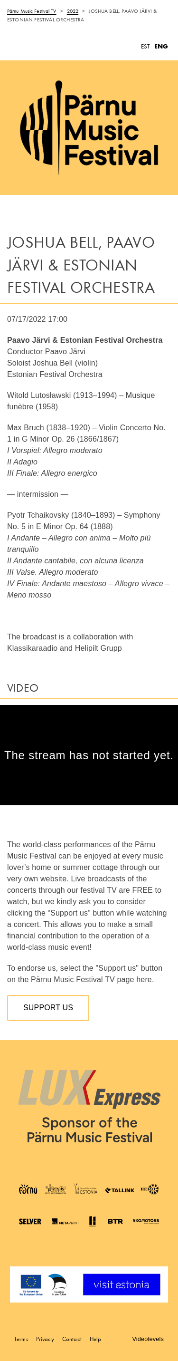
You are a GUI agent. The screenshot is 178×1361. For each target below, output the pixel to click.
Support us (48, 1008)
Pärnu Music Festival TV (31, 11)
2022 (72, 11)
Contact (72, 1338)
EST (145, 46)
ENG (161, 46)
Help (96, 1338)
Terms (21, 1338)
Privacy (45, 1338)
